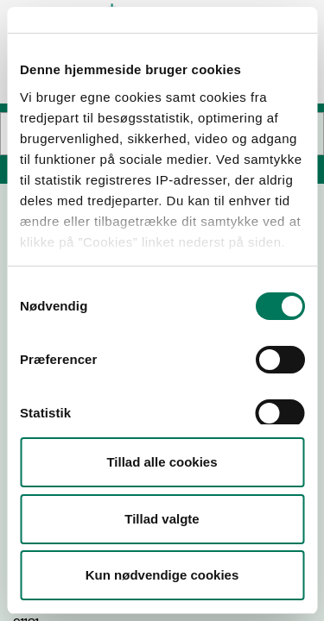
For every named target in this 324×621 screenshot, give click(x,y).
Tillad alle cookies (161, 462)
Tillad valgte (161, 518)
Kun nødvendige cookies (162, 575)
